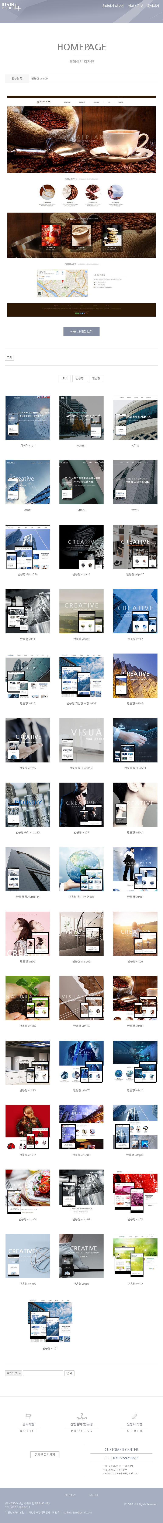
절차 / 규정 (135, 11)
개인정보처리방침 (14, 1512)
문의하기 (153, 11)
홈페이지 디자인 (113, 11)
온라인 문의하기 (45, 1454)
